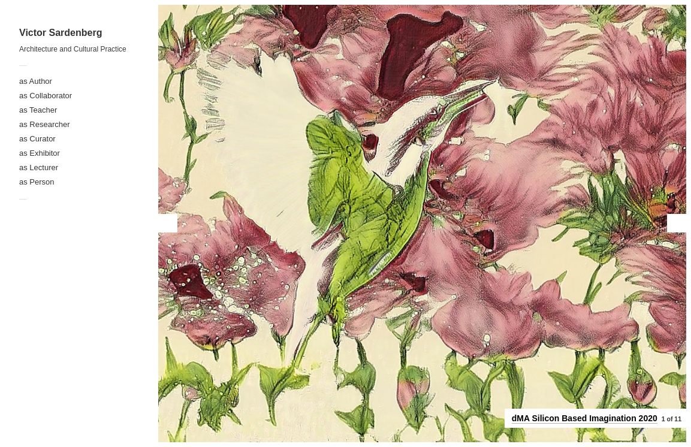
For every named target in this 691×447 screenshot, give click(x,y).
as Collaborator (45, 95)
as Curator (37, 138)
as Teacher (38, 109)
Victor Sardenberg (60, 33)
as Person (37, 181)
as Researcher (44, 124)
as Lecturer (38, 167)
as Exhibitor (39, 153)
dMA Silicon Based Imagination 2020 (584, 418)
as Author (35, 81)
